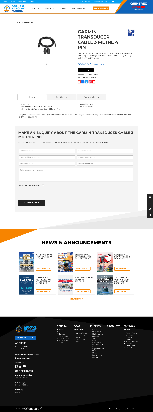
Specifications (61, 97)
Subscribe (19, 362)
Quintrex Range (81, 333)
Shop (62, 8)
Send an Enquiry (85, 70)
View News (76, 299)
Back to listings (25, 23)
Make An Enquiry (132, 341)
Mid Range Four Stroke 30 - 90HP (98, 336)
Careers (12, 2)
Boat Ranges (78, 328)
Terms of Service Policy (112, 409)
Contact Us (22, 2)
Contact (62, 334)
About (5, 2)
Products (113, 326)
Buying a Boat (78, 8)
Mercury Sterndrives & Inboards (97, 355)
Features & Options (91, 97)
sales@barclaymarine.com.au (27, 354)
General (62, 326)
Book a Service (101, 8)
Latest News (130, 348)
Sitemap (135, 409)
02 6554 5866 (22, 358)
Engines (48, 8)
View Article (43, 268)
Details (32, 97)
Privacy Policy (64, 338)
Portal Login (63, 336)
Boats (35, 8)
